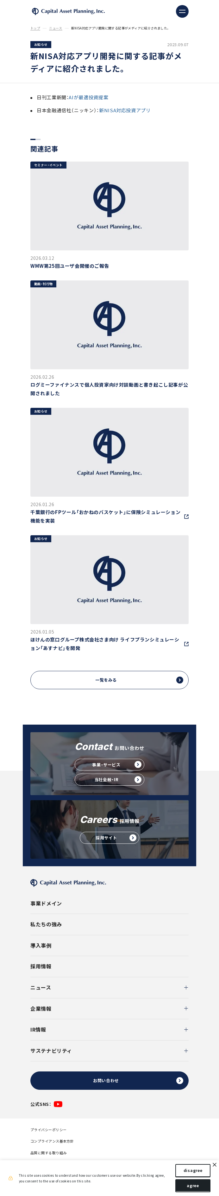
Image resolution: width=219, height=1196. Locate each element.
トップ (35, 28)
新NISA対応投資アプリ (125, 110)
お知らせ (40, 44)
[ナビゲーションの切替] (182, 11)
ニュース (55, 28)
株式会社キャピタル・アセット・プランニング (68, 11)
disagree (191, 1171)
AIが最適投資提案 (88, 97)
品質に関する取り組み (48, 1153)
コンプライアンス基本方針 (52, 1141)
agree (191, 1186)
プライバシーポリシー (48, 1129)
